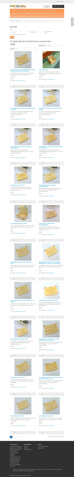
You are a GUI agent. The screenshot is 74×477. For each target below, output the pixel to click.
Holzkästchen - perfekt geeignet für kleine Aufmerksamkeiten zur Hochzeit (23, 70)
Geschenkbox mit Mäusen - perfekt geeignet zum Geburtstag (49, 339)
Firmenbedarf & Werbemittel (49, 10)
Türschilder (15, 16)
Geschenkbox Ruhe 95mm (46, 416)
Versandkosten (22, 80)
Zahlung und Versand (15, 458)
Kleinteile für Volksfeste (25, 16)
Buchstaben (23, 10)
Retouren (26, 448)
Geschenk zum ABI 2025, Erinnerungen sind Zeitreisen (23, 108)
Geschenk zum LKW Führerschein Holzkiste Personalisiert (51, 147)
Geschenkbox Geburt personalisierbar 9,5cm (21, 262)
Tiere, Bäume (54, 13)
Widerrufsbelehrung (14, 460)
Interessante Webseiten (15, 446)
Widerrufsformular (14, 461)
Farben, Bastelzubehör (34, 10)
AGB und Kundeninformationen (15, 456)
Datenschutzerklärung (15, 464)
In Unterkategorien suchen (47, 32)
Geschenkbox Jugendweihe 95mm (48, 300)
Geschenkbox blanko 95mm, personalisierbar (47, 224)
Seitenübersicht (27, 449)
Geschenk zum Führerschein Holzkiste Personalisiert (21, 147)
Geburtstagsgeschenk (17, 13)
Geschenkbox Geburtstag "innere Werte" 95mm (22, 301)
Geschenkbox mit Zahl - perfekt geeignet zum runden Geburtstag (51, 378)
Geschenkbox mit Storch (18, 377)
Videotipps (12, 454)
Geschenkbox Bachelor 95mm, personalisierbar (47, 185)
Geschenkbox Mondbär (17, 416)
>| (21, 437)
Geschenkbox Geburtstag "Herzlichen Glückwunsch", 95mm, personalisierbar (50, 262)
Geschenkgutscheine (43, 446)
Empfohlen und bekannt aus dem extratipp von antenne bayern (15, 449)
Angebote (40, 448)
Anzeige (12, 48)
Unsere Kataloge (14, 452)
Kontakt (26, 446)
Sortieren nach (42, 45)
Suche (17, 21)
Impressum (12, 466)
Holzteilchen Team (14, 463)
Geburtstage (15, 10)
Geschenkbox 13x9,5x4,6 (18, 185)
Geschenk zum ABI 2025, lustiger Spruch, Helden (50, 108)
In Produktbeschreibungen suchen (18, 34)
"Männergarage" (43, 69)
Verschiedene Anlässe (38, 16)
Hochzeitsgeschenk (29, 13)
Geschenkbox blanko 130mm (19, 223)
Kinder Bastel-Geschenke (43, 13)
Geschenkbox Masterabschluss (19, 339)
